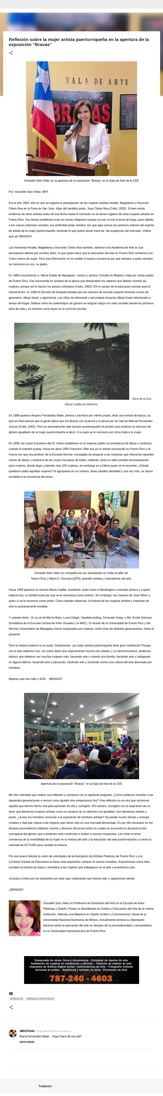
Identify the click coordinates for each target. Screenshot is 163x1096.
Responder (27, 1042)
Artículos (16, 999)
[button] (11, 53)
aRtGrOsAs (27, 1031)
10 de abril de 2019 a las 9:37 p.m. (53, 1031)
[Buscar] (15, 4)
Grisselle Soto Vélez (40, 999)
